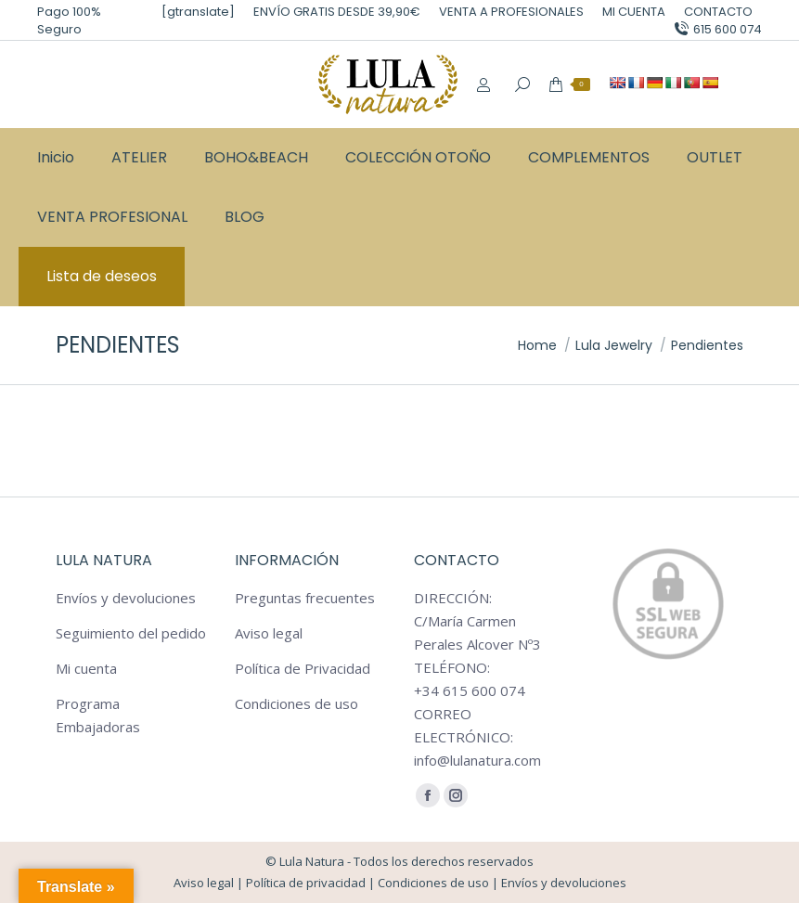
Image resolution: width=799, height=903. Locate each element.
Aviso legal (269, 633)
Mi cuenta (86, 668)
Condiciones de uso (296, 703)
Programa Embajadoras (98, 715)
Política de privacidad (306, 882)
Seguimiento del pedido (131, 633)
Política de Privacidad (302, 668)
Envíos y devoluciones (126, 597)
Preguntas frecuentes (305, 597)
